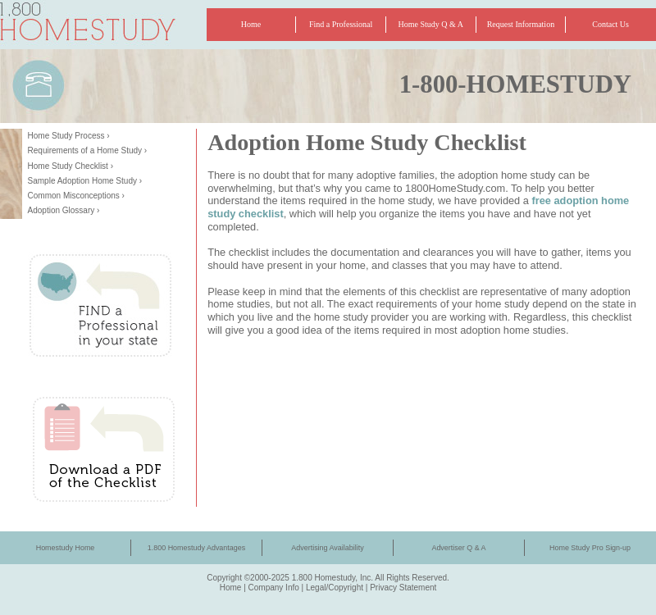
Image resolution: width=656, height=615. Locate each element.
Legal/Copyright (334, 587)
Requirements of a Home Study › (88, 150)
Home (231, 587)
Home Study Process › (69, 135)
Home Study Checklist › (70, 166)
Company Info (273, 587)
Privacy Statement (403, 587)
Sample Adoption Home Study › (85, 180)
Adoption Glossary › (64, 210)
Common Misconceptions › (76, 195)
